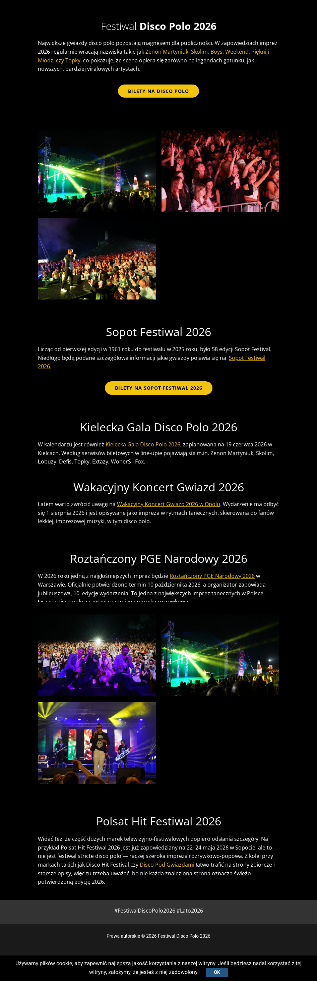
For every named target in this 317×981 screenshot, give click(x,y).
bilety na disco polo (158, 91)
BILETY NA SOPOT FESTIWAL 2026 (158, 388)
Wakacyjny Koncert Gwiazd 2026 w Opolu (168, 504)
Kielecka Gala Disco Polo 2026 (143, 444)
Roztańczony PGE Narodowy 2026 (212, 576)
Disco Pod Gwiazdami (167, 864)
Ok (217, 972)
